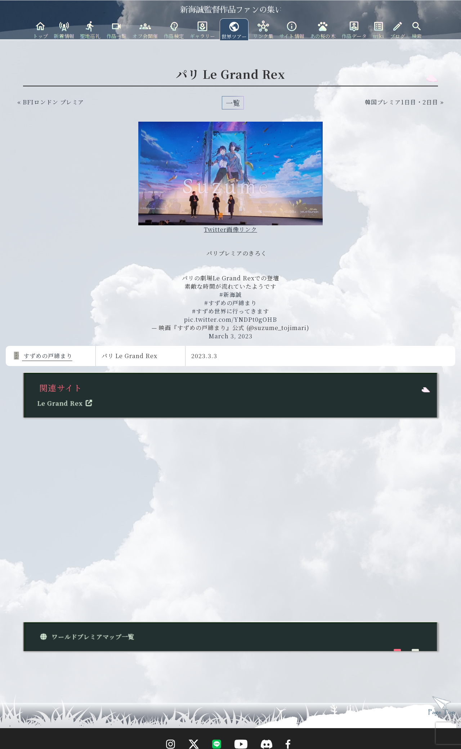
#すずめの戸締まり (230, 303)
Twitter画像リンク (230, 229)
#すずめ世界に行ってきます (230, 311)
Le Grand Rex (66, 402)
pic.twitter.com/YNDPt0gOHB (230, 319)
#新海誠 (230, 294)
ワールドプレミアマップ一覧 (85, 636)
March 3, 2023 (230, 336)
